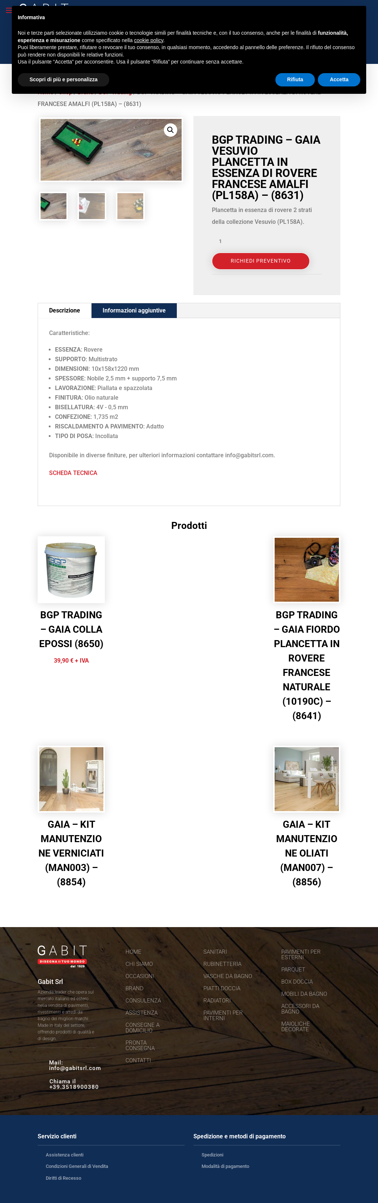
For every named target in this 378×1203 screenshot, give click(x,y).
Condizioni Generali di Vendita (77, 1166)
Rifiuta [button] (295, 79)
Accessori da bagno (300, 1009)
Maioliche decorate (295, 1027)
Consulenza (143, 1000)
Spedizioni (212, 1155)
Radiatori (217, 1000)
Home (133, 952)
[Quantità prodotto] (223, 241)
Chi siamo (139, 964)
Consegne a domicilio (142, 1028)
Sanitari (215, 952)
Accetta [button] (339, 79)
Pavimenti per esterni (301, 955)
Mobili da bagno (304, 994)
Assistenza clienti (64, 1155)
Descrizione (64, 310)
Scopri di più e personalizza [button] (63, 79)
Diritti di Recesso (63, 1178)
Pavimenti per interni (223, 1015)
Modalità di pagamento (225, 1166)
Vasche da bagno (227, 976)
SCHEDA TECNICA (73, 472)
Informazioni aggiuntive (134, 310)
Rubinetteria (222, 964)
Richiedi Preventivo (261, 261)
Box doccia (297, 981)
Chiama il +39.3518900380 (74, 1084)
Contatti (138, 1060)
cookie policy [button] (148, 40)
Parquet (293, 969)
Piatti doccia (221, 988)
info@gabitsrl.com (75, 1068)
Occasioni (140, 976)
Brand (135, 988)
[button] (170, 130)
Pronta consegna (140, 1045)
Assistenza (142, 1012)
